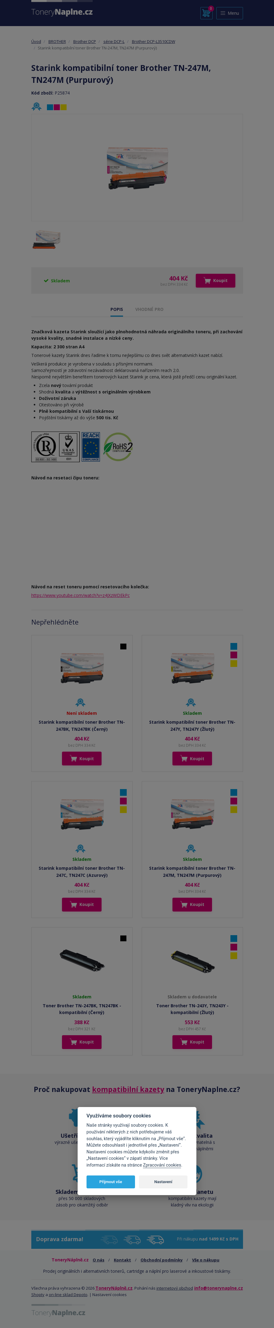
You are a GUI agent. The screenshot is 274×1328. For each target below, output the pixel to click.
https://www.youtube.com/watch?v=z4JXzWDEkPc (80, 595)
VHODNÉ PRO (149, 309)
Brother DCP (84, 41)
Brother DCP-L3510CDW (153, 41)
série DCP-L (114, 41)
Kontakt (122, 1260)
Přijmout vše (110, 1181)
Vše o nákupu (205, 1260)
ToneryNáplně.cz (114, 1288)
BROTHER (57, 41)
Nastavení (163, 1181)
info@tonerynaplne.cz (218, 1288)
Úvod (36, 41)
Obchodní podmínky (162, 1260)
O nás (98, 1260)
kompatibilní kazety (128, 1089)
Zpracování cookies (162, 1165)
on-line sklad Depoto (68, 1294)
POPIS (116, 309)
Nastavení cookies (109, 1294)
